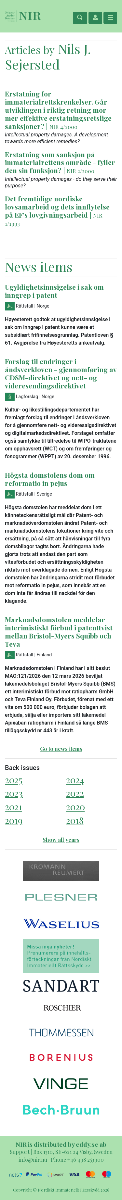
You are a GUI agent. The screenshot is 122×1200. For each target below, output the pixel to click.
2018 (75, 820)
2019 (13, 820)
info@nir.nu (33, 1159)
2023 (14, 793)
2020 (75, 807)
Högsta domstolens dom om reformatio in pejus (50, 478)
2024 (75, 780)
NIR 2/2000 (80, 170)
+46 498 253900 (85, 1159)
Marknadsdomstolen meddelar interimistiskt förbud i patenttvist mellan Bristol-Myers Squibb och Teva (59, 631)
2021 (13, 807)
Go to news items (61, 748)
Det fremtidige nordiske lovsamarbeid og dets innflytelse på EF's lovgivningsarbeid (57, 206)
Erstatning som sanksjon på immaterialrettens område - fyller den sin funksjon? (60, 162)
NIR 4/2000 (63, 126)
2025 (13, 780)
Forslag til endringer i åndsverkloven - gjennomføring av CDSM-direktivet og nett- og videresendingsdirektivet (60, 373)
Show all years (61, 839)
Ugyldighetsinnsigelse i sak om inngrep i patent (54, 290)
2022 (75, 793)
